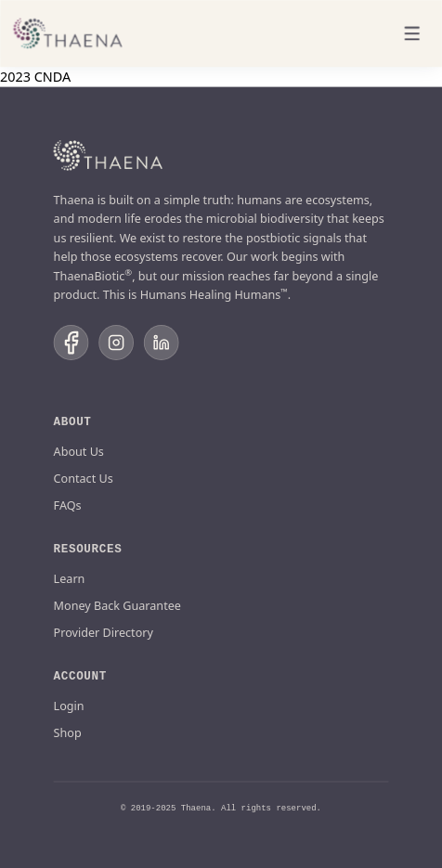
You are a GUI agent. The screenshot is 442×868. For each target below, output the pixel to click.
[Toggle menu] (412, 33)
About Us (79, 451)
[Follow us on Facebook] (71, 342)
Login (69, 705)
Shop (68, 732)
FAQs (68, 504)
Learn (69, 578)
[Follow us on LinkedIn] (161, 342)
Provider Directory (103, 632)
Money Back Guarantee (117, 605)
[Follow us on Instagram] (116, 342)
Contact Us (83, 478)
